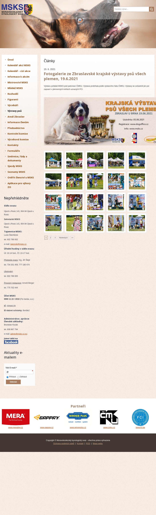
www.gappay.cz (47, 426)
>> (72, 238)
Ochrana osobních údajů (63, 443)
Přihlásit (11, 377)
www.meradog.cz (16, 426)
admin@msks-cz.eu (18, 334)
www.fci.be (140, 426)
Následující (63, 238)
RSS (88, 443)
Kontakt (80, 443)
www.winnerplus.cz (78, 426)
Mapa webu (98, 443)
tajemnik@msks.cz (18, 244)
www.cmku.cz (109, 426)
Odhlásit (22, 377)
